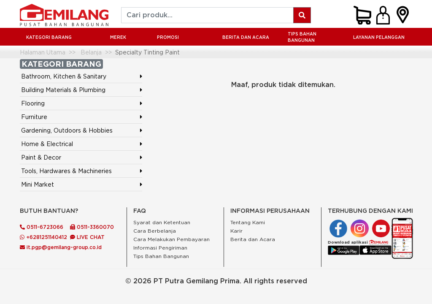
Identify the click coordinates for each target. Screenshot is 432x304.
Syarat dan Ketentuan (161, 222)
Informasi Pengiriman (160, 247)
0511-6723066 (41, 227)
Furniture (34, 116)
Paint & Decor (41, 157)
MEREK (118, 37)
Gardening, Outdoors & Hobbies (67, 130)
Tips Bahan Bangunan (302, 37)
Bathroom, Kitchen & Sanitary (63, 76)
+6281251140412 (43, 237)
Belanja (91, 52)
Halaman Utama (42, 52)
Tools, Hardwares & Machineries (66, 170)
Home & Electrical (47, 143)
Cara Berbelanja (154, 231)
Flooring (33, 103)
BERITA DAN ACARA (245, 37)
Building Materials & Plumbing (63, 89)
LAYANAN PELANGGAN (379, 37)
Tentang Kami (247, 222)
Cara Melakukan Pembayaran (171, 239)
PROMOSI (168, 37)
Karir (236, 231)
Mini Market (37, 184)
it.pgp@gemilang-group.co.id (61, 247)
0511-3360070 (92, 227)
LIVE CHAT (87, 237)
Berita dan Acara (252, 239)
